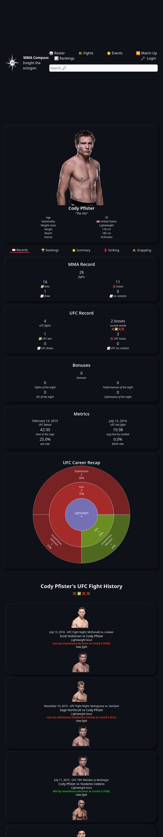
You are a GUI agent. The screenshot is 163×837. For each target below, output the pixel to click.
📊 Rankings (64, 58)
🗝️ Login (149, 58)
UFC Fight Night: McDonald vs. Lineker (90, 632)
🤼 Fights (85, 53)
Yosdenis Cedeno (92, 784)
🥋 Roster (57, 53)
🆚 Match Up (146, 53)
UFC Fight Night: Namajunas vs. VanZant (94, 706)
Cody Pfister (94, 636)
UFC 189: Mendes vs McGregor (90, 780)
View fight (81, 647)
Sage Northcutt (71, 710)
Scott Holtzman (71, 636)
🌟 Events (114, 53)
